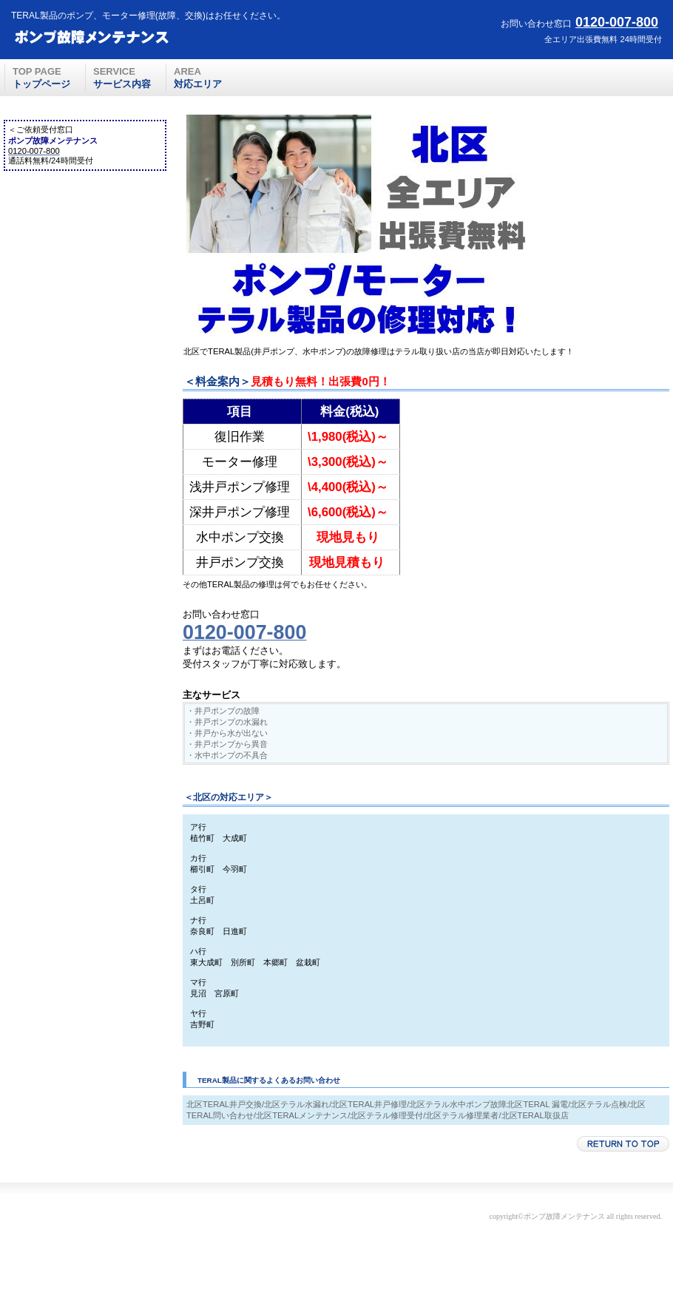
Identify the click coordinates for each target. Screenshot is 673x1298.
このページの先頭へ (623, 1144)
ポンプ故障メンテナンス (118, 37)
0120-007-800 (616, 22)
